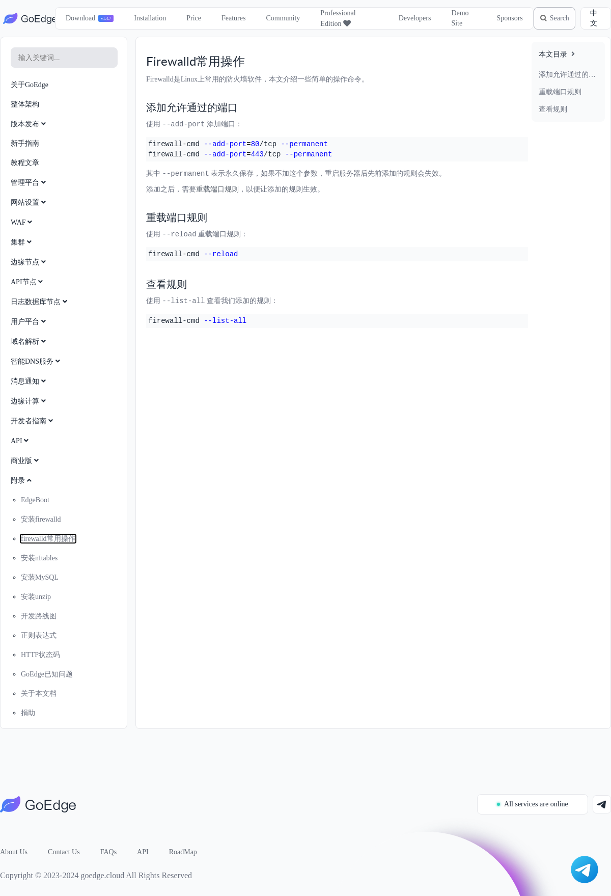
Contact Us (64, 852)
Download (77, 18)
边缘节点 (29, 262)
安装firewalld (41, 519)
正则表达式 (39, 635)
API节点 (28, 282)
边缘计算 (29, 401)
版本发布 (29, 124)
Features (230, 18)
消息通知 (29, 381)
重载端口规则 (560, 92)
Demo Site (454, 18)
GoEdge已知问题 (47, 674)
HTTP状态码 (40, 655)
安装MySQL (40, 577)
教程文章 (25, 163)
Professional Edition (334, 18)
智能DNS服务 (36, 361)
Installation (147, 18)
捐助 (28, 713)
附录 (22, 480)
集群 (22, 242)
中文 (594, 18)
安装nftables (39, 558)
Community (280, 18)
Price (190, 18)
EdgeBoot (35, 500)
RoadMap (183, 852)
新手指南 (25, 143)
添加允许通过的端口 (568, 74)
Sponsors (503, 18)
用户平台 (29, 321)
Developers (409, 18)
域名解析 (29, 341)
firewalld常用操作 (48, 538)
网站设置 (29, 202)
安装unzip (36, 597)
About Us (13, 852)
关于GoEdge (29, 85)
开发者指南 (33, 421)
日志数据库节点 (40, 302)
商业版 (26, 461)
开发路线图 (39, 616)
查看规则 (553, 109)
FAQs (108, 852)
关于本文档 (39, 693)
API (21, 441)
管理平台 (29, 182)
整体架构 (25, 104)
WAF (22, 222)
